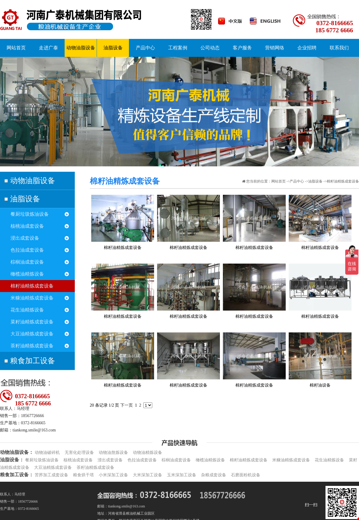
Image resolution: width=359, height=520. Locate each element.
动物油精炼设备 (147, 452)
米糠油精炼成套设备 (32, 297)
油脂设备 (25, 199)
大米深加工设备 (147, 475)
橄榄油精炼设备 (27, 273)
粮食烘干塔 (83, 475)
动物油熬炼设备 (113, 452)
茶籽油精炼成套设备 (32, 345)
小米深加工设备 (113, 475)
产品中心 (297, 181)
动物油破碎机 (47, 452)
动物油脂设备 (32, 181)
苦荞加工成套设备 (51, 475)
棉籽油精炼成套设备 (32, 285)
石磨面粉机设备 (245, 475)
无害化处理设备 (79, 452)
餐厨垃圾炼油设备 (29, 214)
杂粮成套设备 (213, 475)
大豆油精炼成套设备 (32, 333)
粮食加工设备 (32, 361)
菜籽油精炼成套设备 (32, 321)
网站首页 (278, 181)
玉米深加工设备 (181, 475)
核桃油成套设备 (27, 226)
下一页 (126, 405)
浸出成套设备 (24, 238)
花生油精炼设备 (27, 309)
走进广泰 (48, 47)
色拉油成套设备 (27, 250)
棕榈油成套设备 (27, 261)
